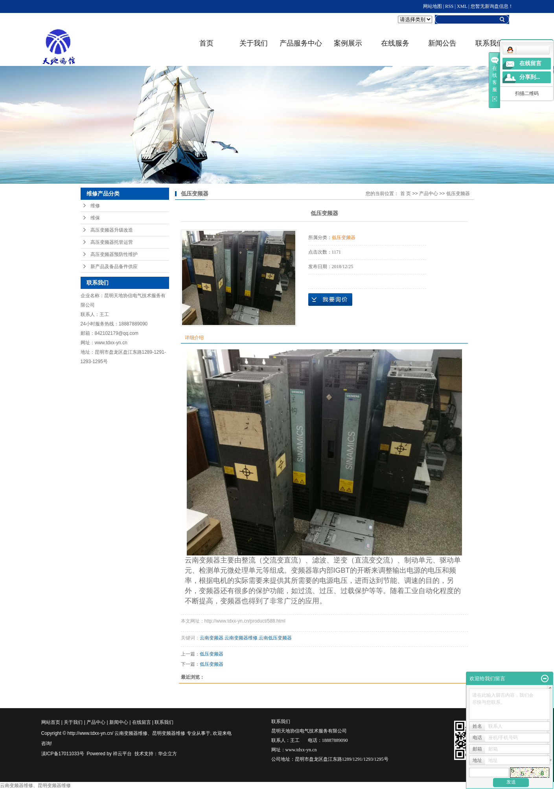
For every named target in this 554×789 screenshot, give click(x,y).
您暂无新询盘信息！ (492, 6)
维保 (95, 218)
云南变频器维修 (241, 638)
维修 (95, 205)
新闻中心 (118, 722)
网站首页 (50, 722)
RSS (449, 6)
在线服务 (395, 43)
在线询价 (330, 299)
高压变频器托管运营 (111, 242)
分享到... (529, 77)
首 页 (405, 193)
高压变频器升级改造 (111, 230)
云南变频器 (211, 638)
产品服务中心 (301, 43)
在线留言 (141, 722)
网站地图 (432, 6)
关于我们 (253, 43)
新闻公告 (442, 43)
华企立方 (167, 753)
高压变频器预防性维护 (114, 254)
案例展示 (348, 43)
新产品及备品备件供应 (114, 266)
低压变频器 (458, 193)
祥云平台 (122, 753)
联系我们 (164, 722)
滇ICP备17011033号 (62, 753)
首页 (206, 43)
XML (462, 6)
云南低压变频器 (275, 638)
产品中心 (428, 193)
